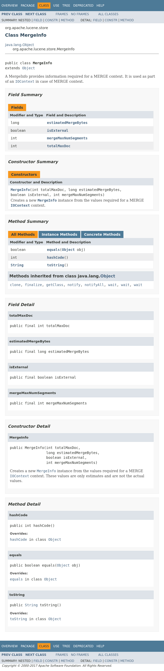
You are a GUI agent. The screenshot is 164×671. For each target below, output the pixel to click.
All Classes (108, 14)
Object (28, 68)
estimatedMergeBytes (67, 123)
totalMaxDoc (58, 146)
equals (53, 250)
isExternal (57, 130)
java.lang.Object (19, 45)
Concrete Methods (102, 234)
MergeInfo (20, 190)
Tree (66, 5)
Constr (51, 20)
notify (74, 285)
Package (28, 5)
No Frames (80, 14)
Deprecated (83, 5)
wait (112, 285)
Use (56, 5)
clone (15, 285)
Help (100, 5)
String (17, 265)
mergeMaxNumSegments (67, 138)
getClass (54, 285)
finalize (33, 285)
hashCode (55, 257)
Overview (10, 5)
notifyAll (94, 285)
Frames (62, 14)
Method (67, 20)
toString (55, 265)
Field (37, 20)
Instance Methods (59, 234)
